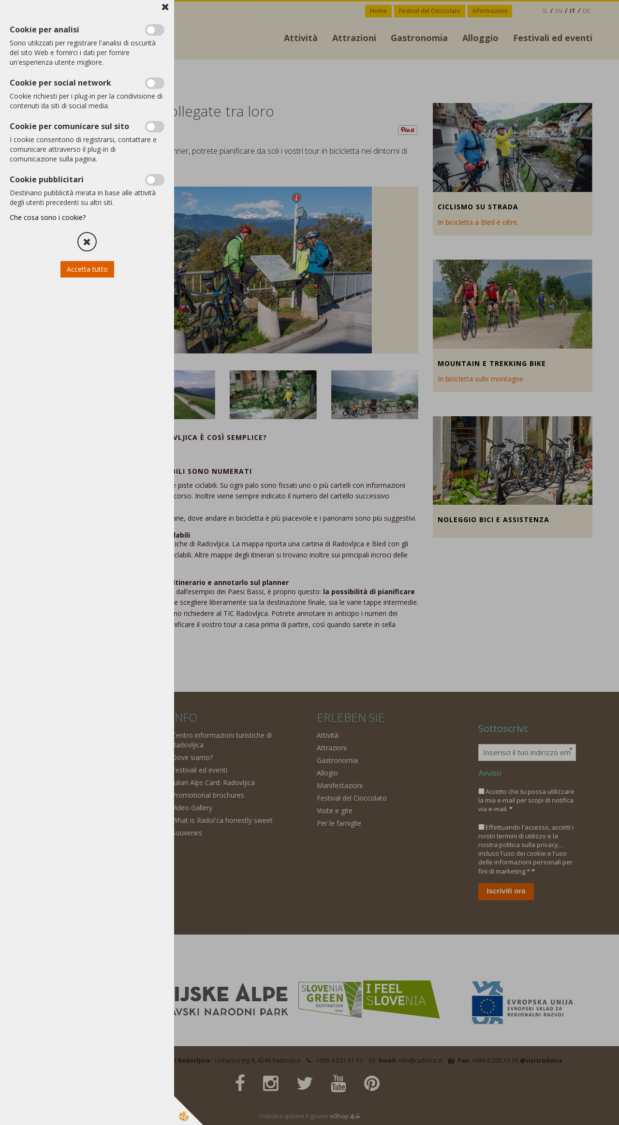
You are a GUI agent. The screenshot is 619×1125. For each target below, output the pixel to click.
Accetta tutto (87, 269)
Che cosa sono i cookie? (48, 217)
